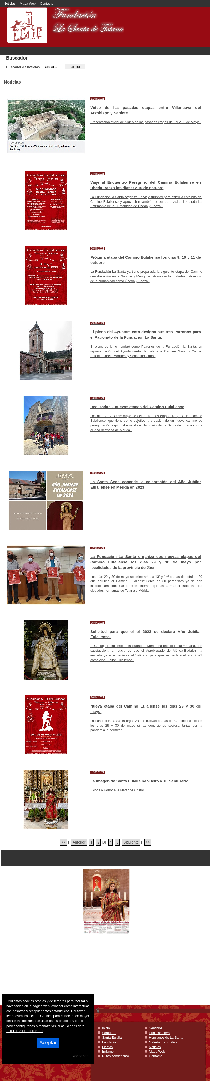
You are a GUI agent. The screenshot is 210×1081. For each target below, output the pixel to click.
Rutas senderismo (115, 1056)
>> (148, 842)
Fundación (110, 1042)
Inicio (106, 1028)
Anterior (79, 842)
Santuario (109, 1033)
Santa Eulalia (112, 1038)
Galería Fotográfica (163, 1042)
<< (63, 842)
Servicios (156, 1028)
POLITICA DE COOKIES (24, 1031)
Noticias (10, 3)
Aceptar (48, 1042)
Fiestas (107, 1047)
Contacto (46, 3)
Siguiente (131, 842)
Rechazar (79, 1056)
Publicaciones (159, 1033)
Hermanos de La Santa (166, 1038)
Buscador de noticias (23, 67)
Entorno (108, 1051)
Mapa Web (28, 3)
